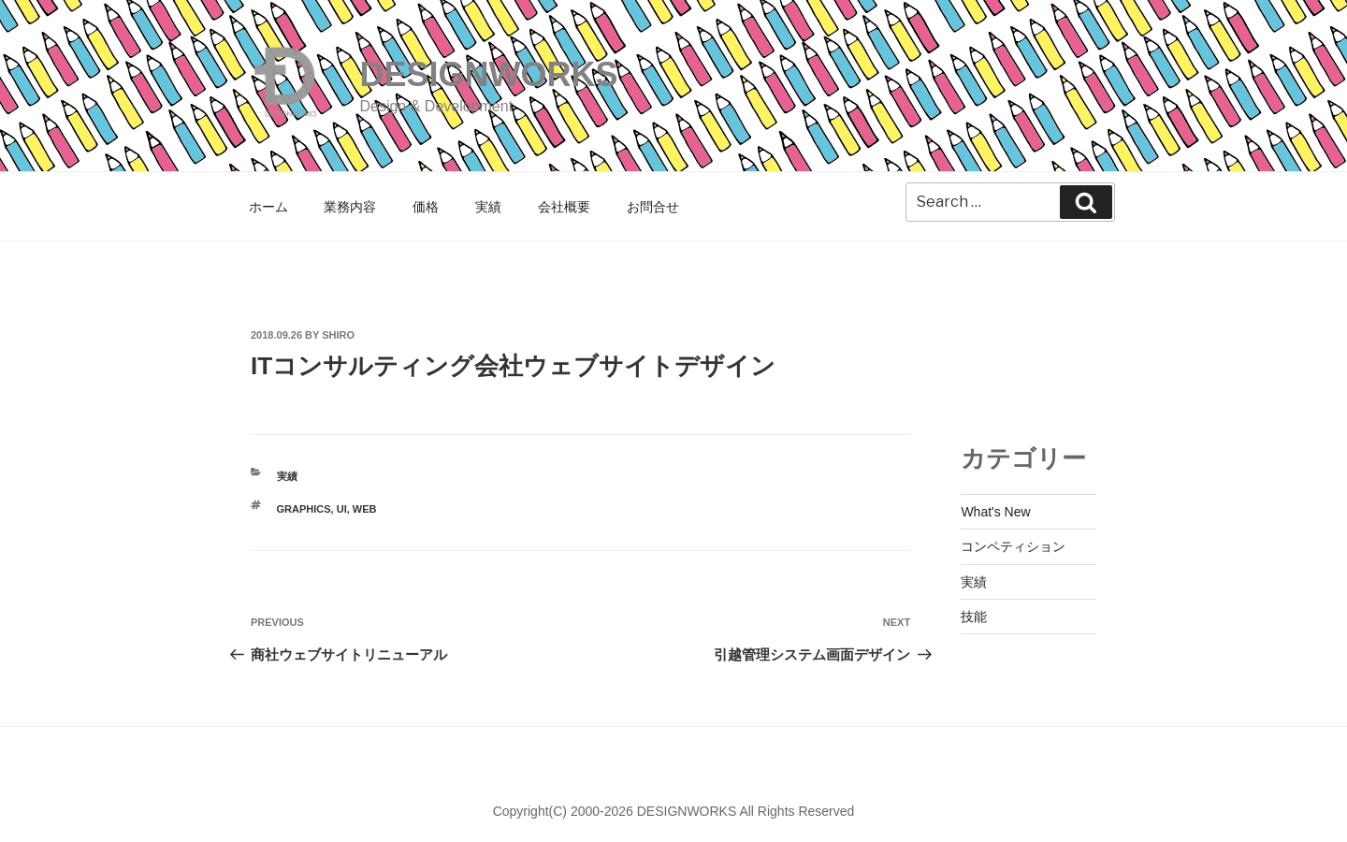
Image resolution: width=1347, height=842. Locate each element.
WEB (365, 509)
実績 (488, 206)
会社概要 (564, 206)
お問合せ (653, 206)
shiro (338, 335)
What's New (995, 511)
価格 (426, 206)
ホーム (268, 206)
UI (342, 509)
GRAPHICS (304, 509)
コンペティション (1013, 546)
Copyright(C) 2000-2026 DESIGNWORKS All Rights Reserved (674, 811)
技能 (974, 616)
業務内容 (350, 206)
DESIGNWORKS (488, 74)
